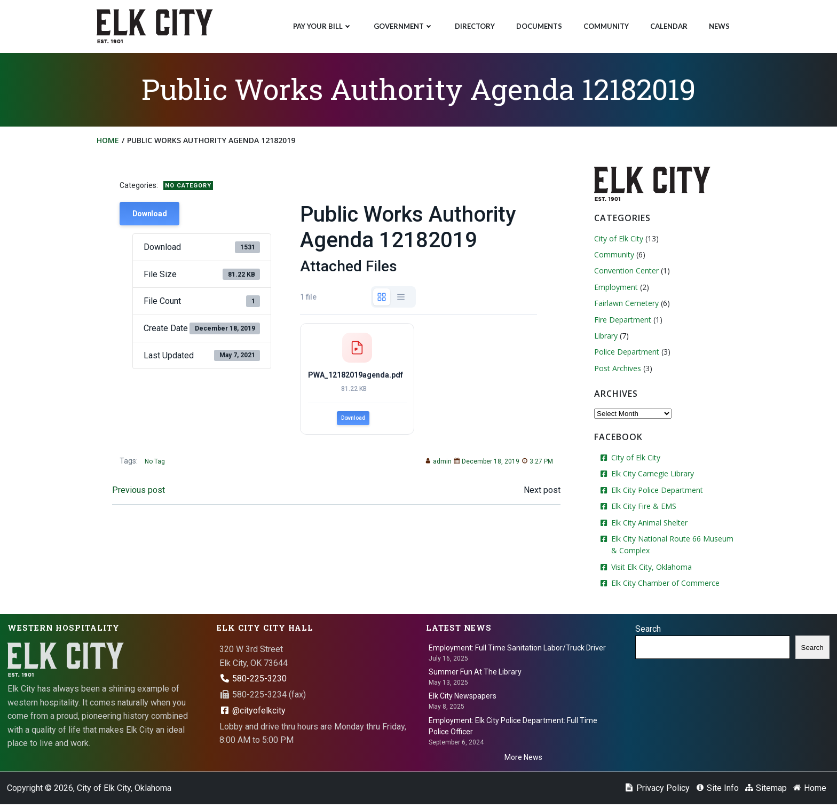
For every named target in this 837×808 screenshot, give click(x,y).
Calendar (667, 24)
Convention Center (625, 273)
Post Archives (616, 370)
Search (648, 630)
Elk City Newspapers (463, 697)
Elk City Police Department (655, 492)
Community (605, 24)
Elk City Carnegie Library (651, 476)
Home (109, 143)
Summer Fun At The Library (475, 673)
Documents (538, 24)
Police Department (625, 354)
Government (402, 24)
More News (523, 758)
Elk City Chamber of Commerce (664, 585)
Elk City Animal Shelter (648, 525)
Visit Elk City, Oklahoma (650, 569)
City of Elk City (617, 241)
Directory (474, 24)
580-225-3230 (253, 679)
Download (153, 218)
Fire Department (621, 322)
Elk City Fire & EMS (642, 508)
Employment (614, 289)
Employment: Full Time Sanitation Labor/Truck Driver (517, 649)
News (718, 24)
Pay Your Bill (321, 24)
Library (604, 338)
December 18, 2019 (483, 473)
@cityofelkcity (253, 712)
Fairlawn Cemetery (625, 306)
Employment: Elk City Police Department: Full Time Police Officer (513, 727)
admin (435, 473)
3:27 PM (534, 473)
